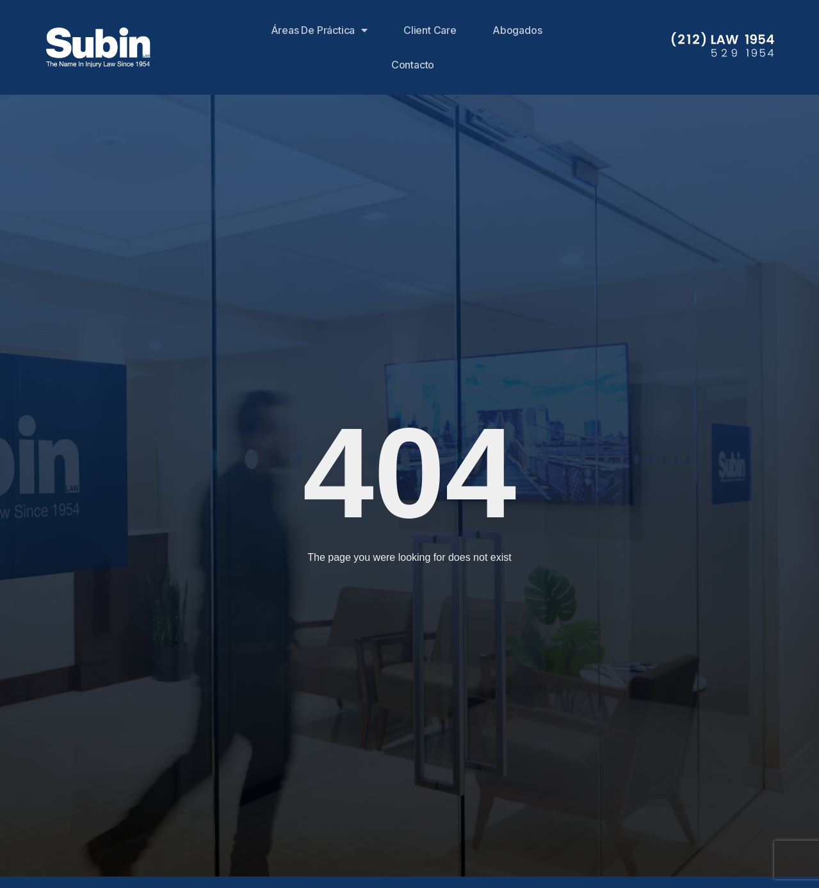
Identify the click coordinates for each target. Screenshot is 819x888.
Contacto (412, 64)
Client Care (430, 30)
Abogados (517, 30)
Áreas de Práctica (319, 30)
